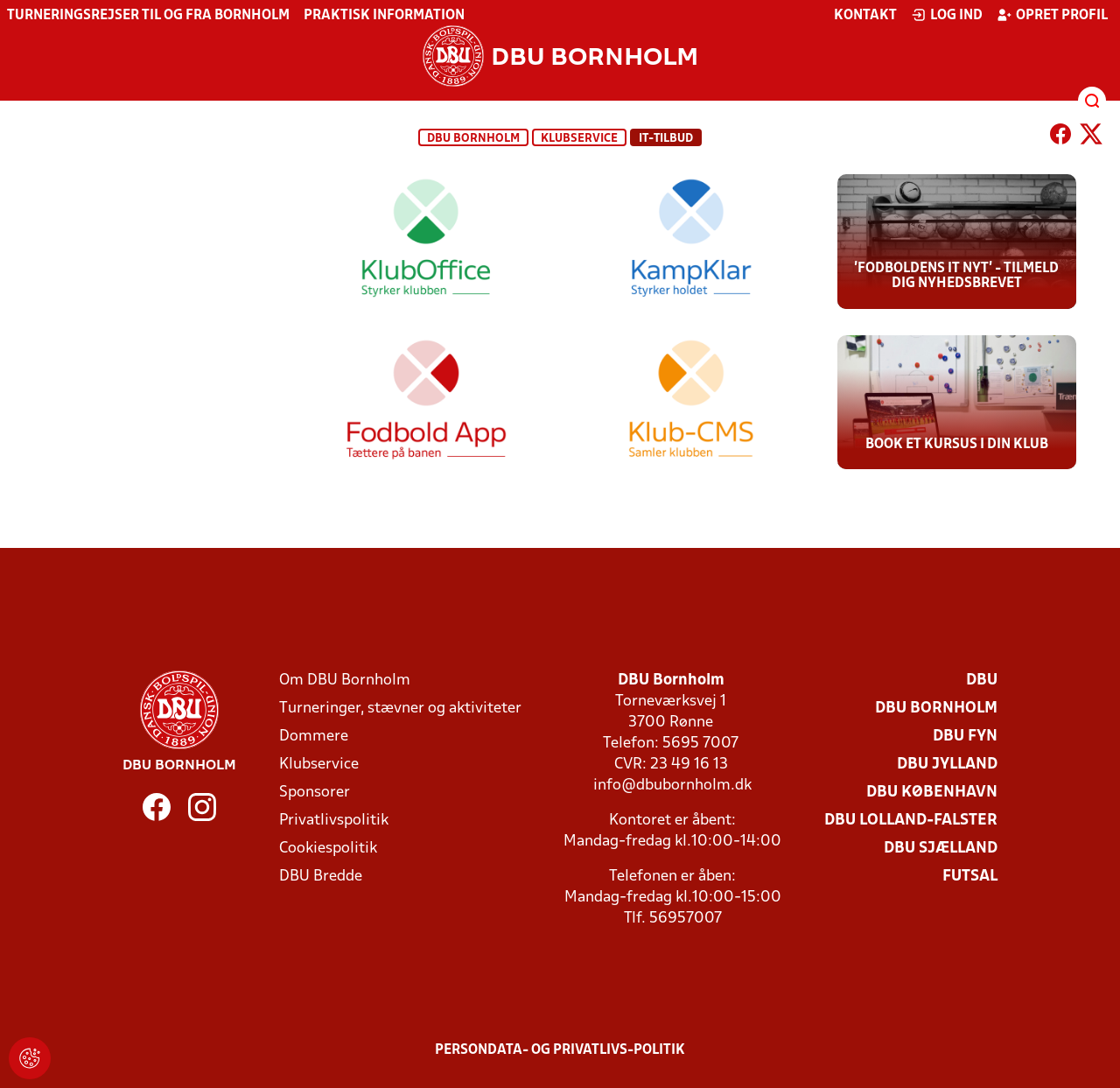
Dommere (313, 736)
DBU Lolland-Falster (911, 820)
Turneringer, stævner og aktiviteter (400, 708)
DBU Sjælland (941, 848)
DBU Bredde (320, 876)
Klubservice (319, 764)
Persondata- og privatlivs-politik (560, 1050)
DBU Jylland (947, 764)
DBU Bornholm (473, 138)
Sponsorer (314, 792)
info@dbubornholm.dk (672, 785)
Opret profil (1052, 15)
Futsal (970, 876)
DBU (982, 680)
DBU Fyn (965, 736)
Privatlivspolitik (333, 820)
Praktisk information (384, 16)
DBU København (932, 792)
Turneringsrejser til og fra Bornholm (148, 16)
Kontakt (865, 16)
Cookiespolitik (328, 848)
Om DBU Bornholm (344, 680)
